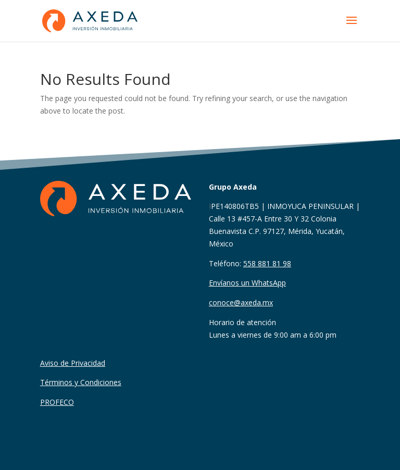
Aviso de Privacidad (72, 363)
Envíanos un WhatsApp (247, 283)
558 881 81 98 (267, 263)
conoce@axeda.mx (241, 302)
